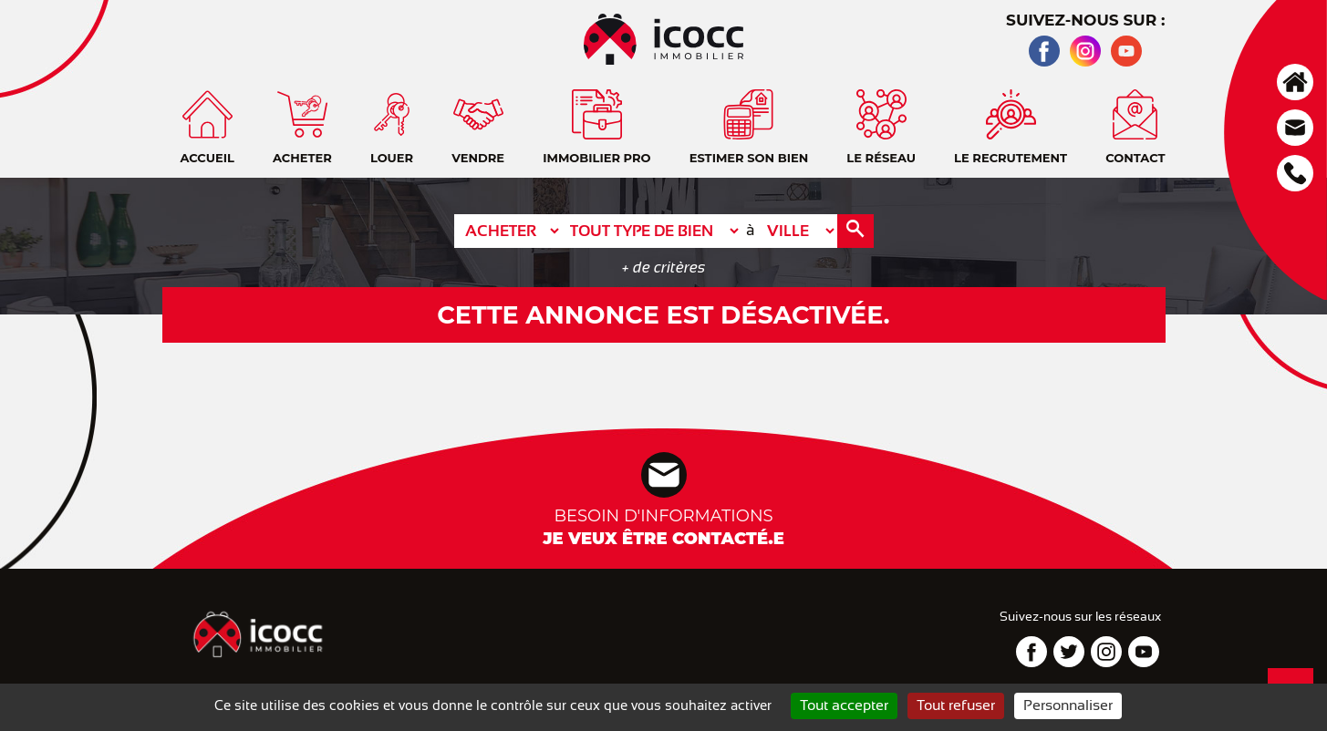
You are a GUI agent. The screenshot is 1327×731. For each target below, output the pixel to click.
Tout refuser (956, 705)
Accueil (1295, 82)
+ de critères (663, 267)
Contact (1295, 127)
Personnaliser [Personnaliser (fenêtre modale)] (1068, 705)
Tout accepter (844, 705)
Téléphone (1295, 173)
